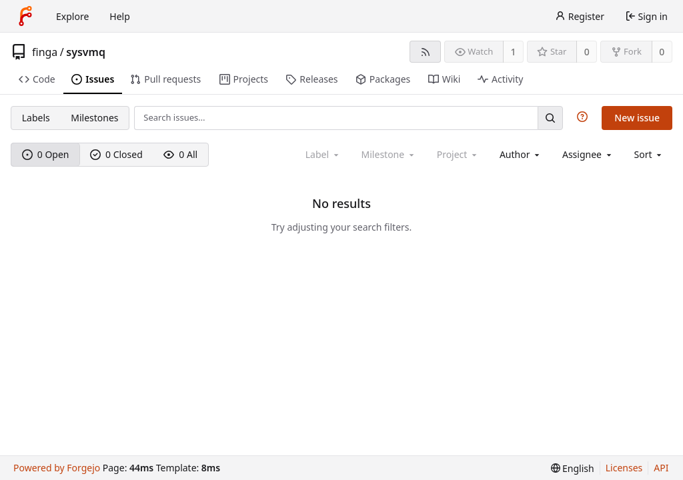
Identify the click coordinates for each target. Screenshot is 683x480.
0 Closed (116, 154)
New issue (637, 117)
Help (119, 16)
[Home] (25, 16)
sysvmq (85, 52)
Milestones (94, 117)
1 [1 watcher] (513, 51)
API (661, 467)
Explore (72, 16)
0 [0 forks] (661, 51)
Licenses (624, 467)
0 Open (45, 154)
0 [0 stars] (587, 51)
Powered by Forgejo (56, 467)
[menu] (649, 154)
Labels (36, 117)
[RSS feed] (425, 52)
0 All (180, 154)
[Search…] (550, 117)
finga (44, 52)
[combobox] (520, 154)
